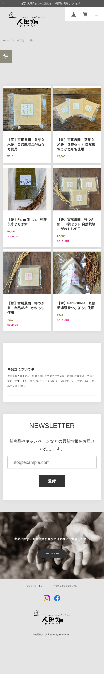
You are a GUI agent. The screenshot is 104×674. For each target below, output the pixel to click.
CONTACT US (52, 556)
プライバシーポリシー (35, 588)
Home (7, 42)
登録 (52, 483)
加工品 (21, 42)
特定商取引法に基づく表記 (67, 588)
